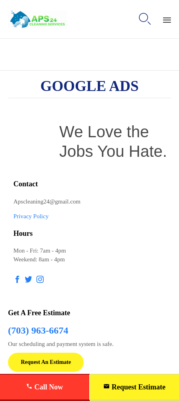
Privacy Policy (31, 216)
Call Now (44, 387)
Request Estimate (134, 387)
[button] (46, 362)
